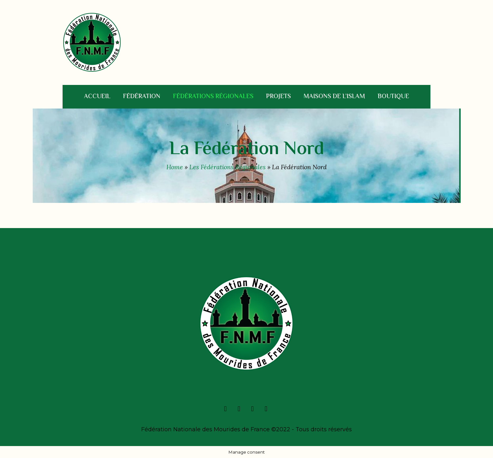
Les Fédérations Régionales (227, 167)
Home (174, 167)
